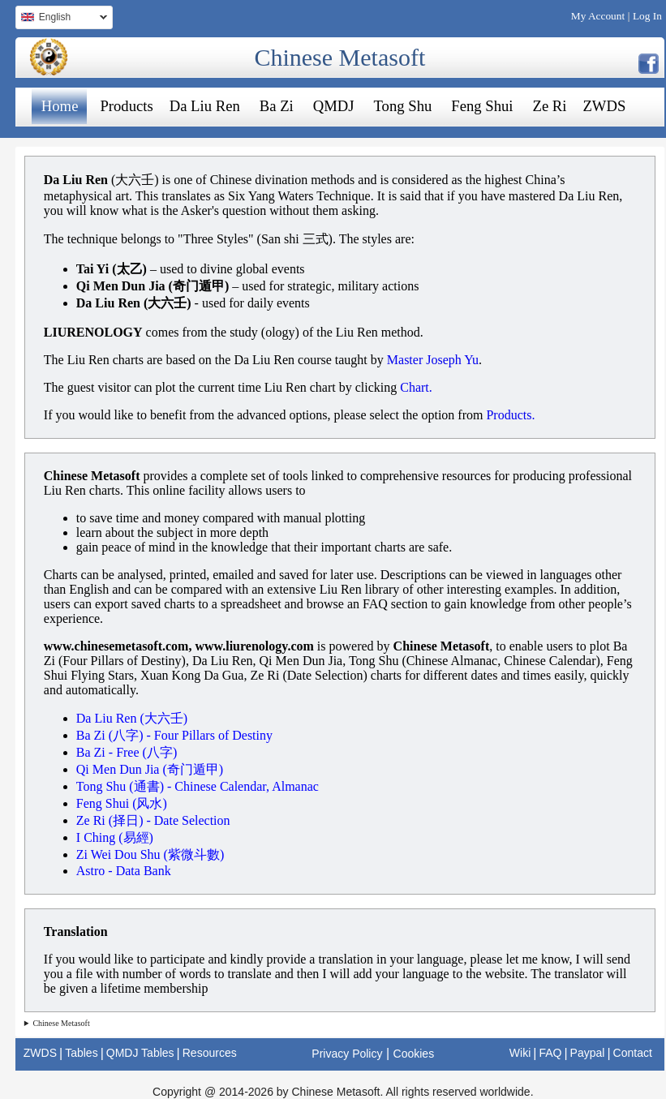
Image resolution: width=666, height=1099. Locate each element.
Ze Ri (550, 105)
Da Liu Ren (205, 105)
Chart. (416, 387)
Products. (510, 415)
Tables (81, 1052)
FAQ (550, 1052)
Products (126, 105)
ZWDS (603, 105)
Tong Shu (403, 105)
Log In (647, 16)
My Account (598, 16)
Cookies (414, 1053)
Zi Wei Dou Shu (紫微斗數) (150, 854)
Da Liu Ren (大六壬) (131, 718)
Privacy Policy (347, 1053)
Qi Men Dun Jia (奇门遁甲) (149, 769)
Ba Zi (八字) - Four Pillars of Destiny (174, 735)
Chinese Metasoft (339, 57)
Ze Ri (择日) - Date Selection (153, 820)
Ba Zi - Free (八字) (126, 752)
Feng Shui (482, 105)
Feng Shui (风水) (121, 803)
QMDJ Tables (140, 1052)
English (61, 19)
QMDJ (333, 105)
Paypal (587, 1052)
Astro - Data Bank (123, 871)
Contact (632, 1052)
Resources (210, 1052)
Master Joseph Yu (433, 360)
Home (60, 105)
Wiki (520, 1052)
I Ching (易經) (114, 837)
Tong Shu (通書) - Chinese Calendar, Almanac (197, 786)
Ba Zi (277, 105)
